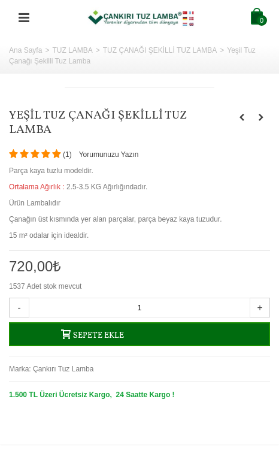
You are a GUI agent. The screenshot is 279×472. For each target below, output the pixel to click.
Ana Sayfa (25, 50)
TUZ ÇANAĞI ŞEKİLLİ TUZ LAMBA (160, 50)
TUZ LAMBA (72, 50)
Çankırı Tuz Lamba (63, 369)
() (67, 154)
